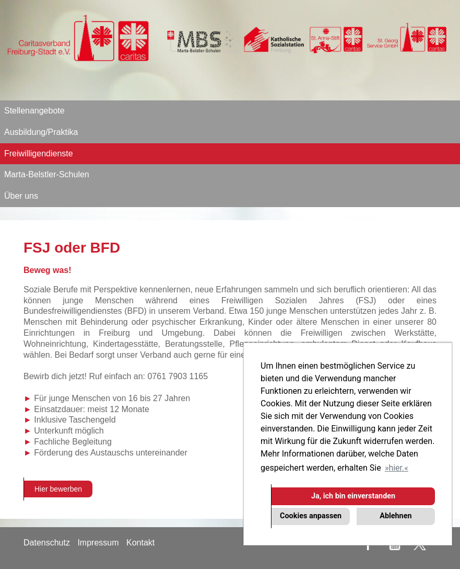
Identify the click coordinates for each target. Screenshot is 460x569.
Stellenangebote (34, 110)
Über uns (21, 195)
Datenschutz (46, 542)
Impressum (98, 542)
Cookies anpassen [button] (310, 515)
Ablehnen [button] (395, 515)
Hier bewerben (58, 489)
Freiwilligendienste (38, 153)
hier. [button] (396, 468)
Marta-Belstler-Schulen (46, 174)
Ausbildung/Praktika (41, 132)
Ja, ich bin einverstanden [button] (353, 496)
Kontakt (140, 542)
